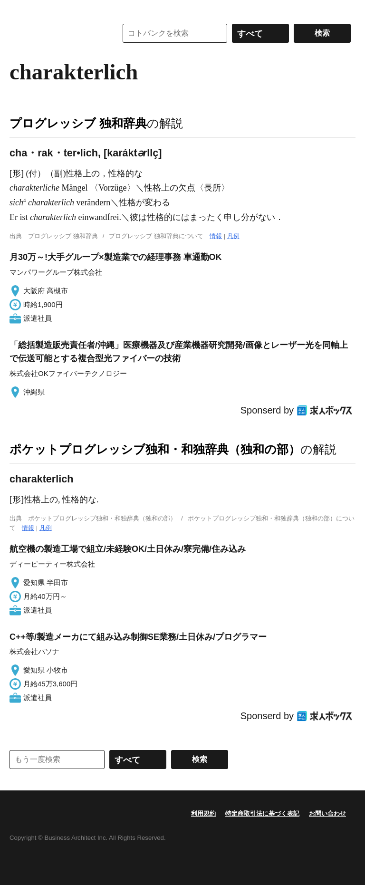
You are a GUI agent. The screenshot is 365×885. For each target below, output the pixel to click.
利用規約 (203, 813)
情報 (216, 236)
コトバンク (57, 33)
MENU (19, 9)
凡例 (233, 236)
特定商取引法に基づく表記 (262, 813)
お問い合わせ (327, 813)
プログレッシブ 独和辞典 (78, 123)
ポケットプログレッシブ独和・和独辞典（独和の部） (155, 449)
